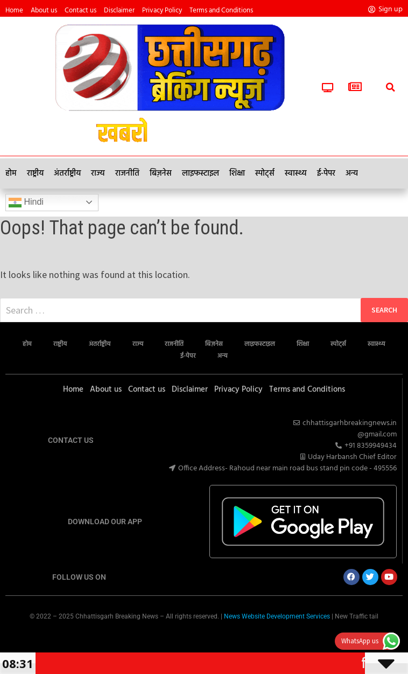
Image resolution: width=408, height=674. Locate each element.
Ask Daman (205, 636)
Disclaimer (119, 10)
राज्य (98, 173)
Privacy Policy (162, 10)
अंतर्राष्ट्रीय (67, 173)
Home (14, 10)
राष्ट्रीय (35, 173)
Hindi (26, 202)
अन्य (352, 173)
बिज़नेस (161, 173)
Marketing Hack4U (200, 636)
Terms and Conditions (221, 10)
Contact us (80, 10)
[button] (390, 75)
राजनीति (127, 173)
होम (11, 173)
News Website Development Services (277, 616)
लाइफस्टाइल (200, 173)
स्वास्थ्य (296, 173)
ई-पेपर (326, 173)
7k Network (210, 636)
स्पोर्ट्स (265, 173)
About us (44, 10)
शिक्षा (237, 173)
